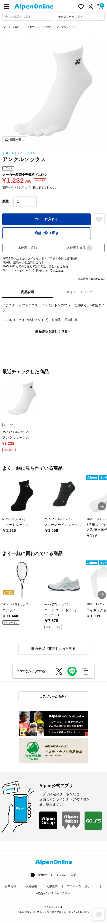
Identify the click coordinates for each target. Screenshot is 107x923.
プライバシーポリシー (81, 886)
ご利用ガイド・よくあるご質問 (56, 875)
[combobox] (27, 17)
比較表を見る (79, 248)
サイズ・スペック (79, 292)
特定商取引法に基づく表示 (53, 893)
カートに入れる (47, 219)
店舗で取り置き (47, 233)
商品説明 (27, 292)
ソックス (47, 27)
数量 (5, 201)
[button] (102, 506)
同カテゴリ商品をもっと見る (53, 649)
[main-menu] (6, 6)
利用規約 (52, 886)
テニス (16, 27)
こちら (40, 262)
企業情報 (10, 886)
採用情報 (31, 886)
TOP (4, 27)
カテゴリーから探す (54, 696)
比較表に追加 (27, 247)
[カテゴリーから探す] (80, 17)
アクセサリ (31, 27)
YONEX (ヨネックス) (18, 153)
